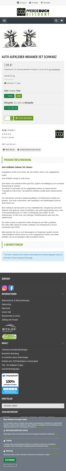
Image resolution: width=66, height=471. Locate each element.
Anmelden (46, 3)
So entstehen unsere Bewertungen (15, 357)
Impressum (6, 308)
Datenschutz (6, 304)
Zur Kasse (23, 3)
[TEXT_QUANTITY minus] (11, 119)
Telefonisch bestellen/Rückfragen (14, 350)
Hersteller (7, 399)
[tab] (33, 295)
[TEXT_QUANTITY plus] (11, 117)
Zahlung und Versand (10, 320)
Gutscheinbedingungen (10, 369)
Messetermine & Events (11, 316)
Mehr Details (9, 150)
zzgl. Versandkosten (54, 70)
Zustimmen (10, 460)
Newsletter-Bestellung (10, 353)
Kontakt (33, 279)
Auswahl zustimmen (10, 465)
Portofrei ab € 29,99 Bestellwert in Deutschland (20, 361)
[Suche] (56, 20)
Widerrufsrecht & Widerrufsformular (15, 300)
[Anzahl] (7, 118)
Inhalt (33, 343)
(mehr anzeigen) (53, 446)
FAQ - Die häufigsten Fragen (12, 365)
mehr (30, 258)
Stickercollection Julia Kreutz (29, 150)
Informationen (33, 294)
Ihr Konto (35, 3)
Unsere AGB (6, 312)
